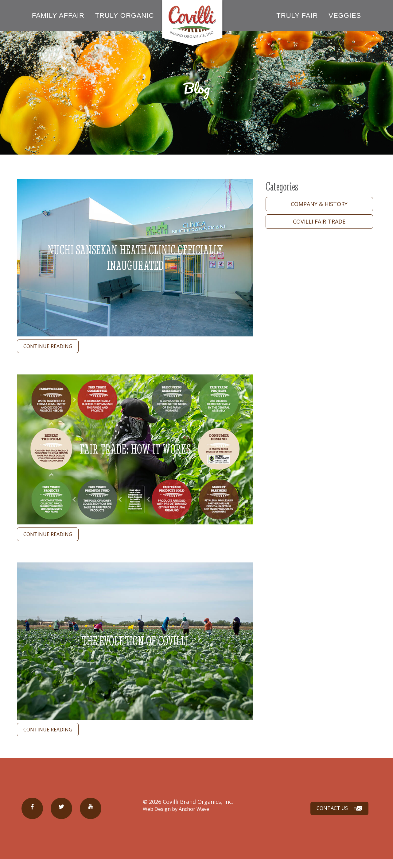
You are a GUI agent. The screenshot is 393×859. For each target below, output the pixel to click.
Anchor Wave (194, 809)
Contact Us (339, 808)
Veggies (345, 15)
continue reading (47, 346)
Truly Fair (297, 15)
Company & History (319, 204)
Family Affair (58, 15)
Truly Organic (124, 15)
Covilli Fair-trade (319, 221)
